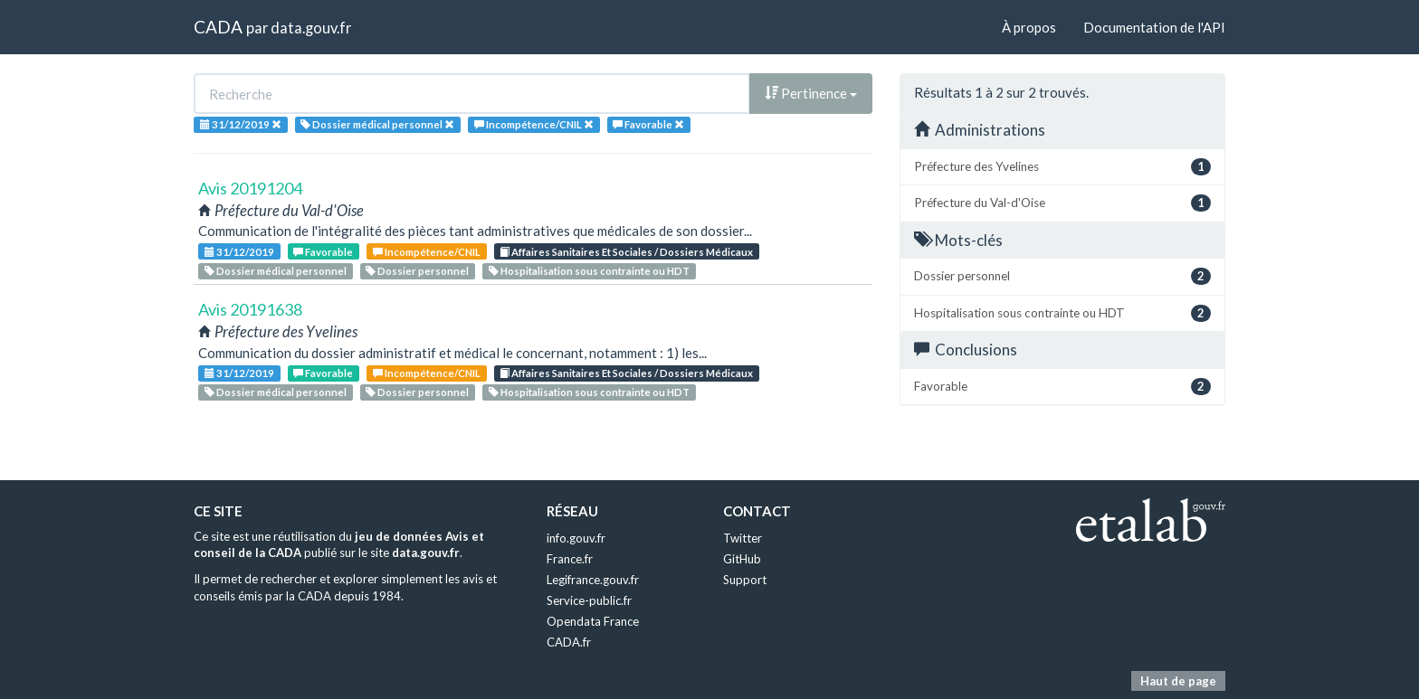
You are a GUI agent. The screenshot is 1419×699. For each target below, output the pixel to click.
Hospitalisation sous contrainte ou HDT (589, 271)
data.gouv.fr (311, 27)
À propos (1029, 27)
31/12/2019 (239, 252)
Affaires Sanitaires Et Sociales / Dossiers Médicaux (626, 252)
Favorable (323, 252)
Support (745, 579)
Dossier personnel (417, 271)
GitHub (742, 559)
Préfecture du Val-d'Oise (1062, 203)
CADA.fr (569, 642)
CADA (218, 26)
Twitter (742, 538)
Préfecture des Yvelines (1062, 166)
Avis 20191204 (250, 188)
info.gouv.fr (576, 538)
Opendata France (593, 621)
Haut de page (1178, 681)
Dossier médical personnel (276, 271)
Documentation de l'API (1154, 27)
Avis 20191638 (250, 309)
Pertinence (811, 93)
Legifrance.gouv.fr (593, 579)
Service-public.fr (589, 600)
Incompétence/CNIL (427, 252)
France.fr (570, 559)
